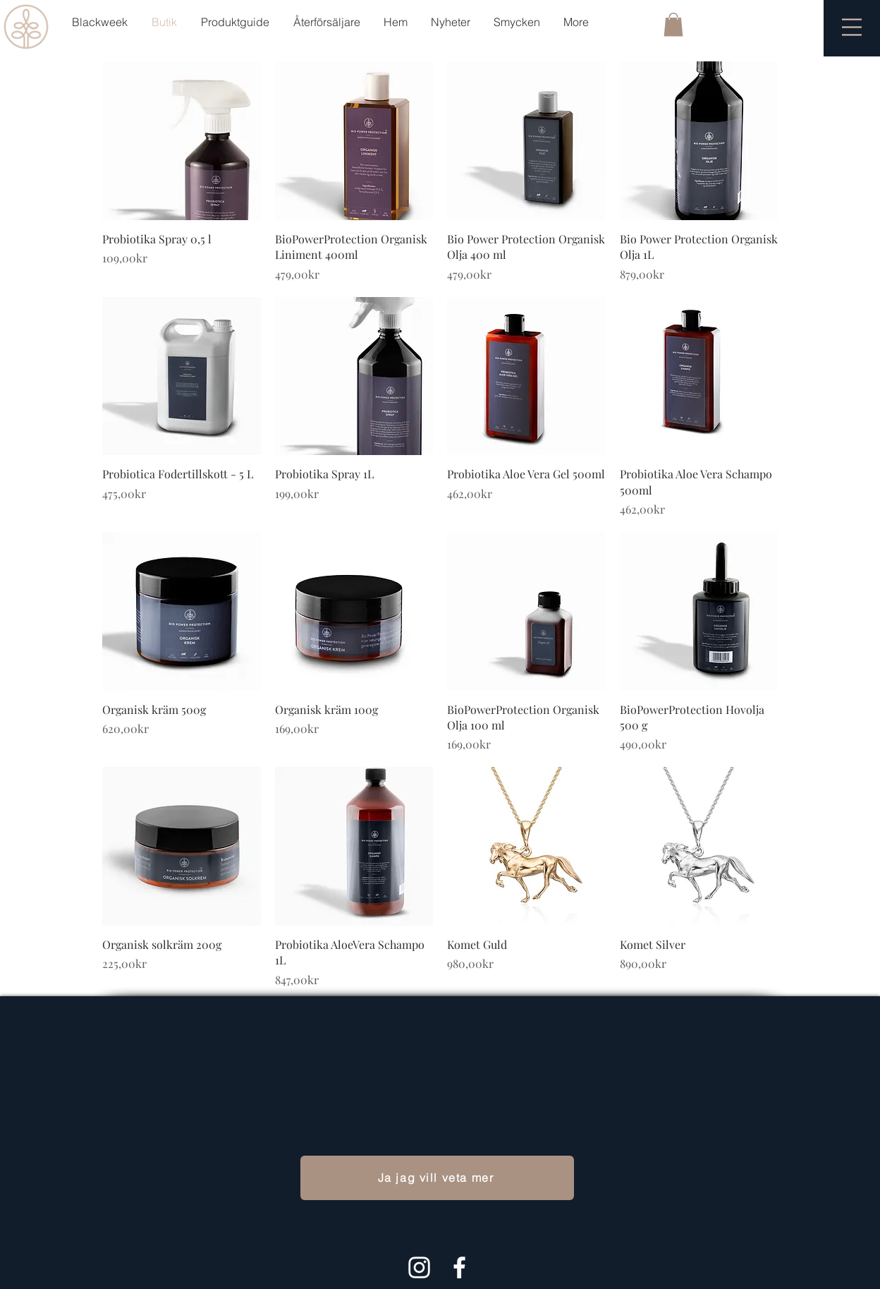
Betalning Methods (670, 1041)
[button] (673, 24)
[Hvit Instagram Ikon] (419, 1267)
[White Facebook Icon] (459, 1267)
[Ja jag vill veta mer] (437, 1178)
